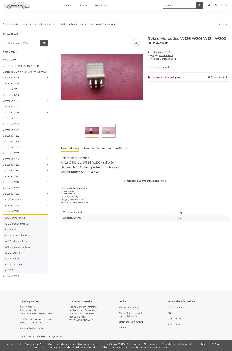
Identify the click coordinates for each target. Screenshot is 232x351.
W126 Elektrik (166, 55)
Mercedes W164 (11, 118)
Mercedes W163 (11, 112)
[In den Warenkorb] (63, 34)
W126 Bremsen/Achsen (17, 223)
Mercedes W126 (11, 211)
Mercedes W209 (11, 164)
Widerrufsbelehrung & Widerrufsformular (130, 314)
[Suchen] (179, 5)
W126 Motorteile (13, 264)
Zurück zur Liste (12, 24)
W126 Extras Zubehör (16, 235)
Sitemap (123, 327)
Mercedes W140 (11, 106)
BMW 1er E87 (10, 60)
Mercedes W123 (11, 205)
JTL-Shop (215, 344)
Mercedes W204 (11, 147)
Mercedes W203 (11, 141)
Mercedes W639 (11, 193)
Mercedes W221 (11, 187)
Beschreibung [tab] (70, 148)
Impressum (174, 324)
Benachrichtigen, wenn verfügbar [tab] (106, 148)
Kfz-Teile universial (13, 199)
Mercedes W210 (11, 170)
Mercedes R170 (11, 83)
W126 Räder (11, 270)
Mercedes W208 (11, 158)
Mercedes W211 (11, 176)
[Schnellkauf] (22, 43)
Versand (59, 336)
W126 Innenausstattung (17, 246)
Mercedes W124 (11, 100)
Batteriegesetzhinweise (131, 321)
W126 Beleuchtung (15, 217)
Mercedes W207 (11, 153)
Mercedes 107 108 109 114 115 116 (21, 65)
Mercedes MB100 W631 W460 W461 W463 (25, 71)
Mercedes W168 (11, 124)
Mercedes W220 (11, 275)
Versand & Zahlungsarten (132, 307)
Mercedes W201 (11, 129)
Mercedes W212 (11, 182)
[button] (25, 77)
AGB (170, 312)
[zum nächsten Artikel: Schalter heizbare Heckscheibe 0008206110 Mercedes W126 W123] (226, 24)
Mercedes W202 (11, 135)
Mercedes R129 (11, 77)
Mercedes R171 (11, 89)
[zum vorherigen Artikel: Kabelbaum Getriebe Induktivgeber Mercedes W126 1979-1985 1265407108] (220, 24)
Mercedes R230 (11, 95)
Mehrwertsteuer (176, 307)
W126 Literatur (13, 258)
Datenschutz (174, 318)
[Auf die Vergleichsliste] (136, 42)
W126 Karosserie (14, 252)
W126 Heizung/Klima (16, 241)
